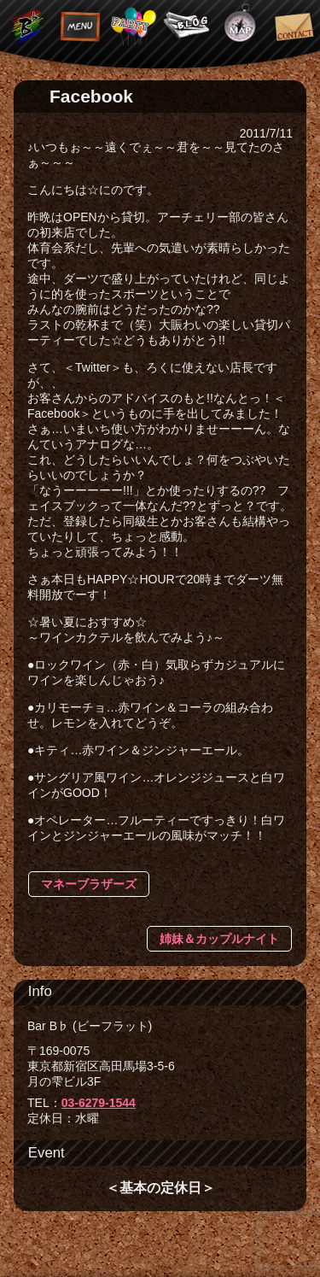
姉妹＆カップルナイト (219, 939)
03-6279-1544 (98, 1103)
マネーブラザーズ (89, 884)
